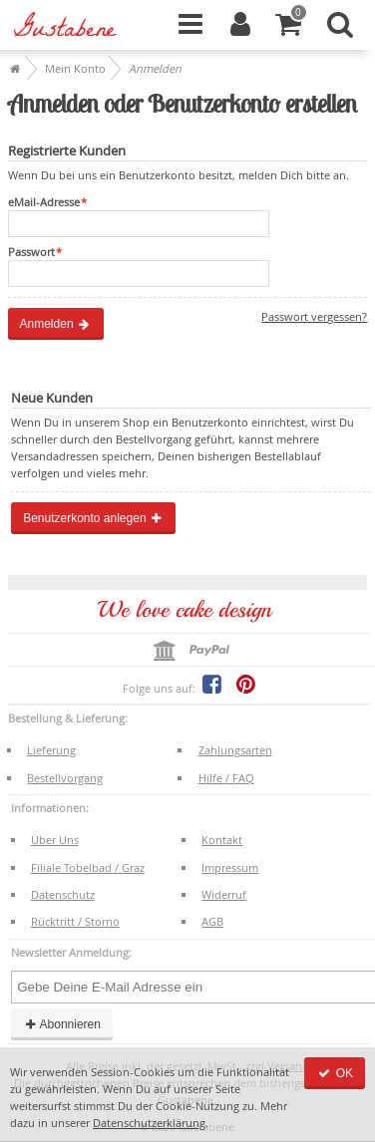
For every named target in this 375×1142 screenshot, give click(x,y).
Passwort (31, 251)
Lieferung (51, 749)
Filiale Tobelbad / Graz (88, 867)
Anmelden (56, 324)
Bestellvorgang (65, 777)
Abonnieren (62, 1024)
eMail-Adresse (44, 201)
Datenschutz (63, 894)
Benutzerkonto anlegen (93, 518)
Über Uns (55, 839)
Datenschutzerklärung (149, 1122)
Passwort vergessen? (314, 316)
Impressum (229, 867)
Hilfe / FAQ (226, 777)
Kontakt (221, 839)
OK (334, 1073)
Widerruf (223, 894)
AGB (212, 921)
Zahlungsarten (235, 749)
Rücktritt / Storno (75, 921)
